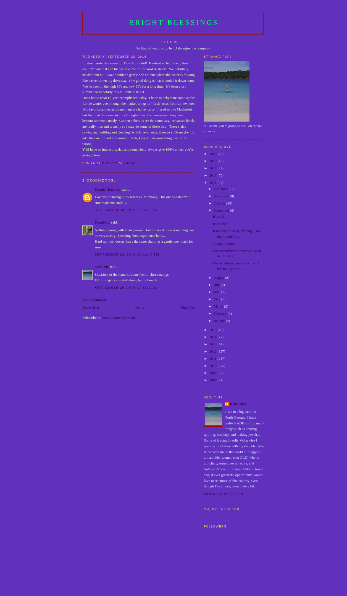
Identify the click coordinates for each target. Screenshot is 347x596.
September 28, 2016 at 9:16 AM (126, 210)
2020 (213, 154)
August (219, 277)
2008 (213, 380)
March (219, 306)
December (222, 189)
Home (139, 307)
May (217, 299)
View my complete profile (228, 494)
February (221, 313)
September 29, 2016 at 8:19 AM (126, 287)
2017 (213, 175)
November (222, 196)
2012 (213, 351)
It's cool (218, 216)
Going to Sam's (224, 243)
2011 (213, 358)
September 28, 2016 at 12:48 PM (127, 254)
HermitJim (102, 222)
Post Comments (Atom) (119, 318)
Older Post (188, 307)
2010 (213, 366)
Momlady (102, 267)
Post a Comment (94, 299)
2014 (213, 337)
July (217, 285)
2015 (213, 330)
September (222, 210)
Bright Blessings (174, 23)
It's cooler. (220, 224)
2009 (213, 373)
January (220, 321)
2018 (213, 168)
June (217, 292)
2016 (213, 182)
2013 (213, 344)
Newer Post (90, 307)
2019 (213, 161)
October (220, 203)
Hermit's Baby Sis (108, 189)
